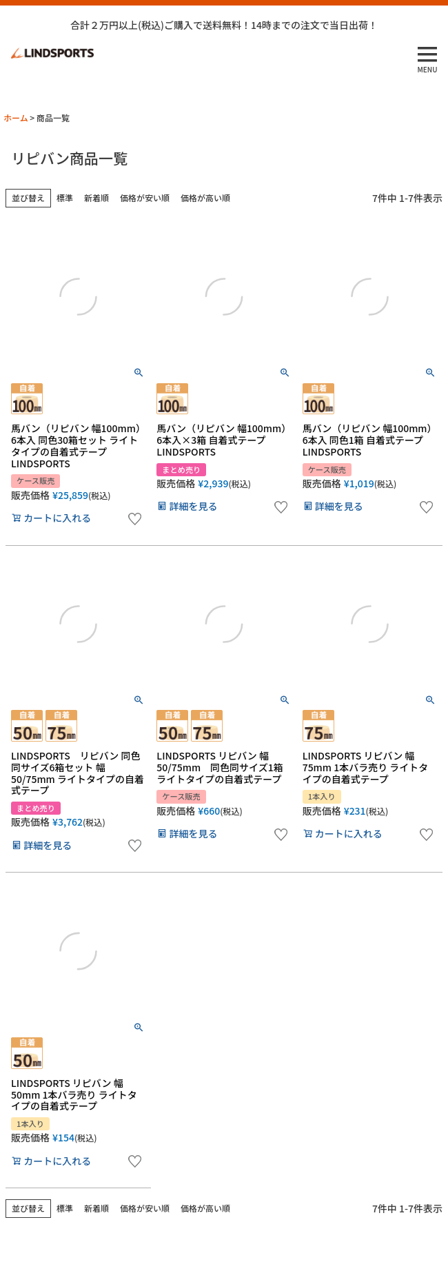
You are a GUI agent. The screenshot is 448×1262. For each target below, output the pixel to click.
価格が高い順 (205, 197)
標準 (65, 197)
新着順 (96, 197)
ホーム (15, 117)
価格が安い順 (145, 197)
